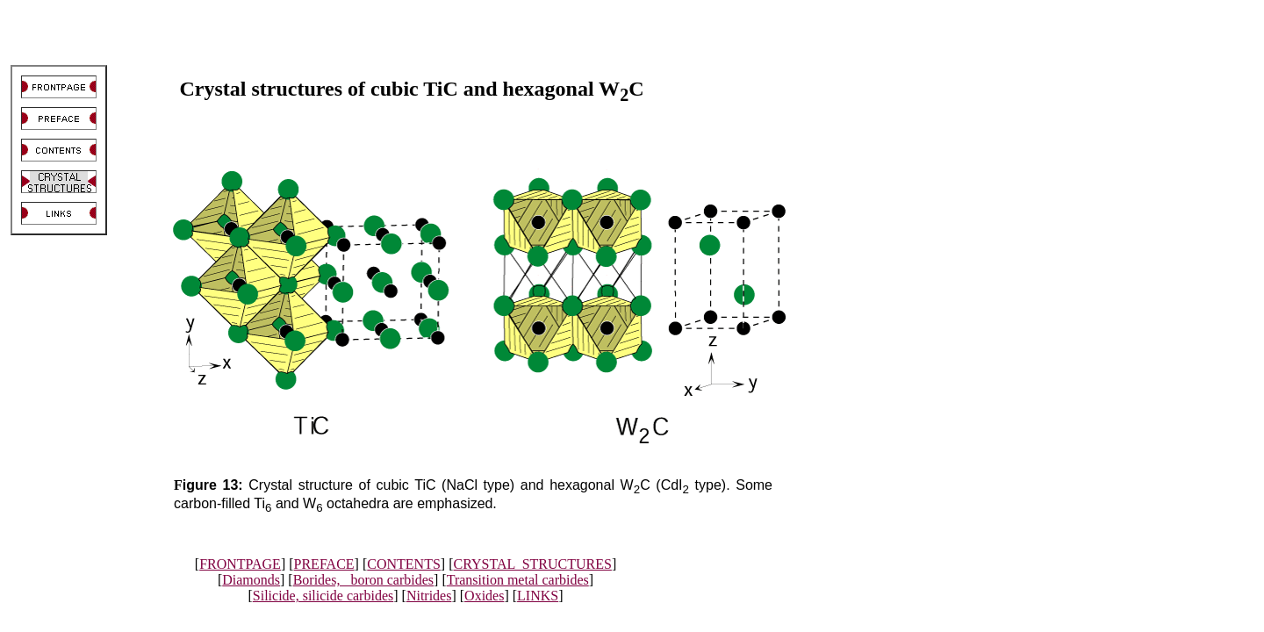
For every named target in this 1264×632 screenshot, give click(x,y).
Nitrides (429, 595)
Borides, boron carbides (363, 579)
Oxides (484, 595)
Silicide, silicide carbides (323, 595)
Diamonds (251, 579)
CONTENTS (404, 564)
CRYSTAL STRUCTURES (532, 564)
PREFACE (324, 564)
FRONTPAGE (240, 564)
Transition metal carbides (518, 579)
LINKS (537, 595)
